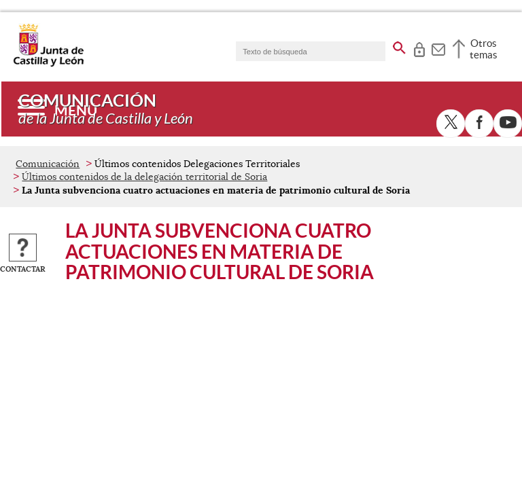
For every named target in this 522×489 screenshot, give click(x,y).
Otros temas (484, 48)
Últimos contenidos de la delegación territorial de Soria (144, 176)
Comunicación (48, 164)
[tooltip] (419, 47)
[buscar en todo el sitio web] (399, 45)
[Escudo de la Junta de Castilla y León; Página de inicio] (48, 64)
